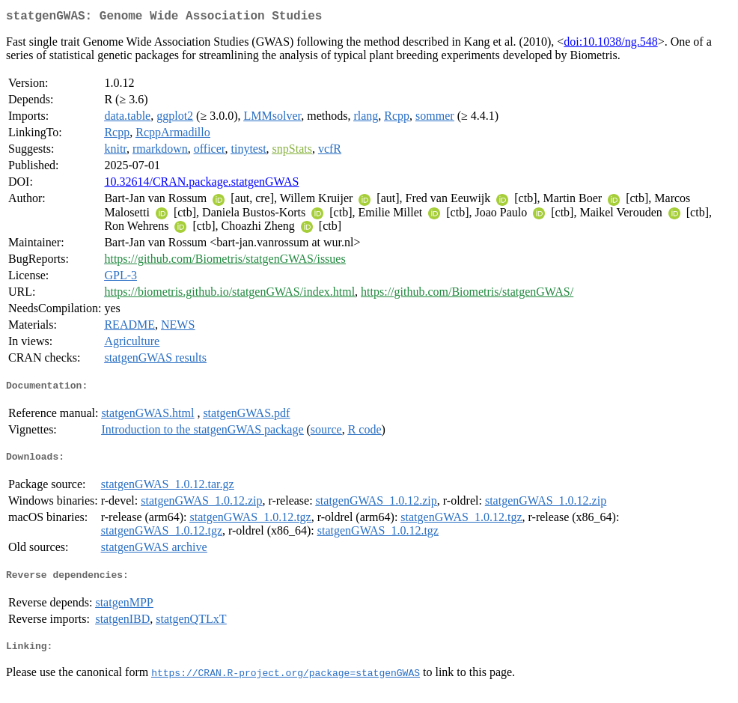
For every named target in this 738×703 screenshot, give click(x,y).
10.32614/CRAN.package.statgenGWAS (201, 184)
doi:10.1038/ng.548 (610, 44)
